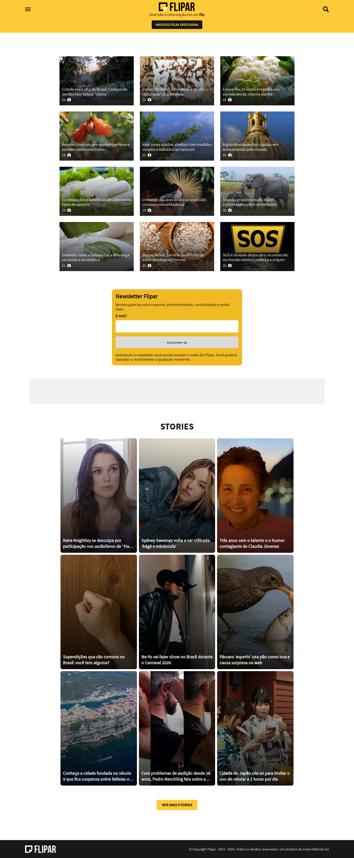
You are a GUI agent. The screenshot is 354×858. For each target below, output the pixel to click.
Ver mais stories (177, 804)
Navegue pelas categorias (177, 24)
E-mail (122, 316)
